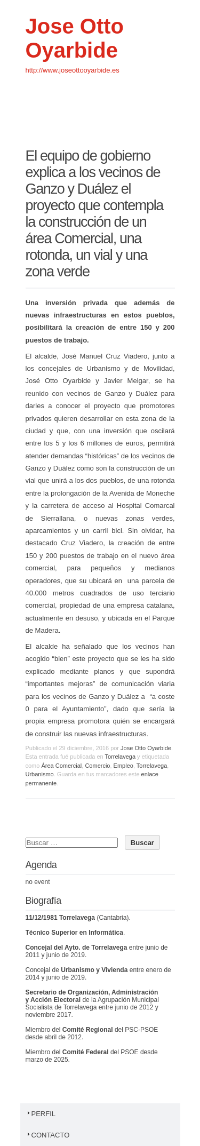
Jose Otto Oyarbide (75, 38)
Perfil (41, 1114)
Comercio (97, 765)
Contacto (48, 1135)
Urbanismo (40, 774)
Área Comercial (61, 765)
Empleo (123, 765)
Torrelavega (120, 756)
